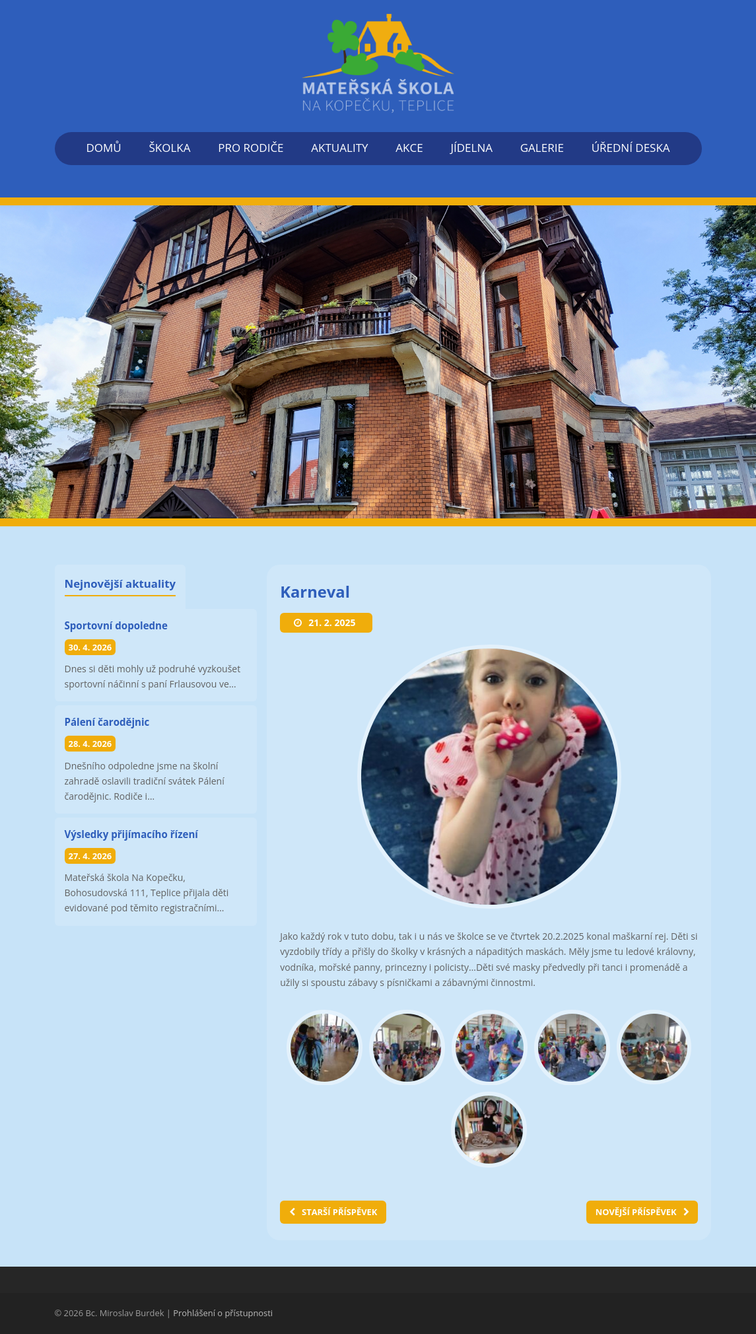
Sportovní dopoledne (116, 625)
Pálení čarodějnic (107, 721)
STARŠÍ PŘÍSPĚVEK (333, 1212)
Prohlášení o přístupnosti (223, 1313)
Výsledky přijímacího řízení (131, 834)
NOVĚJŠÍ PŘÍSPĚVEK (642, 1212)
